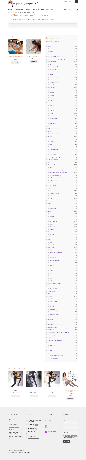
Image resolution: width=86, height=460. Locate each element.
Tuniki (51, 278)
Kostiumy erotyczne (54, 79)
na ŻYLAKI (50, 237)
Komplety (52, 219)
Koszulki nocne (53, 221)
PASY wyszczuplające (52, 293)
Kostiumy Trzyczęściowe (55, 175)
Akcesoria (50, 46)
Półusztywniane (53, 118)
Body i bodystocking (54, 66)
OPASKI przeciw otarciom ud (54, 283)
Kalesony (52, 92)
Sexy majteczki (53, 84)
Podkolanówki (36, 9)
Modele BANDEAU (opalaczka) (56, 177)
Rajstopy (10, 9)
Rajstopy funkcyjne (54, 309)
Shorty (51, 195)
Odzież (49, 239)
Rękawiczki (52, 51)
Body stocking (51, 126)
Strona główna (16, 12)
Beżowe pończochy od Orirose (34, 434)
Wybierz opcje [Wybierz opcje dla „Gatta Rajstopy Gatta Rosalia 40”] (52, 395)
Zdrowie (50, 350)
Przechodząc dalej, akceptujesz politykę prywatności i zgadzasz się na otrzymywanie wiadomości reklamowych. (70, 437)
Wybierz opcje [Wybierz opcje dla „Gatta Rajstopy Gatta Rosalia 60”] (15, 395)
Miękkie (51, 113)
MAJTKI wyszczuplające (53, 201)
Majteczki (52, 141)
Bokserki (52, 90)
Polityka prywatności (14, 427)
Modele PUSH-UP (54, 180)
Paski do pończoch (54, 301)
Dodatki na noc (53, 72)
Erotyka (51, 353)
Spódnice (52, 268)
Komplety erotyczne (54, 77)
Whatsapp (50, 426)
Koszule (51, 262)
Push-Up (52, 121)
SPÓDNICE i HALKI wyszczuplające (56, 340)
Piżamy (51, 224)
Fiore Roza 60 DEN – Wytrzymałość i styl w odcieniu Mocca (33, 430)
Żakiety (51, 280)
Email (49, 420)
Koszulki (52, 244)
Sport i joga (50, 342)
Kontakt (11, 439)
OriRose (50, 286)
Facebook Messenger (52, 431)
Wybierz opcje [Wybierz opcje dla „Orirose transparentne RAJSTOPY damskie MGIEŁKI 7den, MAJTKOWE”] (70, 398)
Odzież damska (51, 247)
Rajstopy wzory (51, 335)
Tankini (51, 183)
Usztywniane (53, 123)
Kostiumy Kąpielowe (52, 164)
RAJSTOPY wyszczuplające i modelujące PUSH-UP (59, 332)
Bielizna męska (51, 87)
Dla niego (50, 131)
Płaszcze (52, 265)
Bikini (51, 167)
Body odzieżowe (53, 255)
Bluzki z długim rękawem (55, 250)
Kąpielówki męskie (54, 133)
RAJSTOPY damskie (54, 288)
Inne (49, 162)
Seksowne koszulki (54, 82)
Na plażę (50, 232)
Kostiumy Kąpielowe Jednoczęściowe (58, 172)
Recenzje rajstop (50, 9)
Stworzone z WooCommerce (24, 452)
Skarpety (52, 95)
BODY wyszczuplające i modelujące (56, 128)
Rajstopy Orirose (19, 9)
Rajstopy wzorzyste (54, 314)
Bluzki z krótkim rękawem (56, 252)
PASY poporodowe (52, 291)
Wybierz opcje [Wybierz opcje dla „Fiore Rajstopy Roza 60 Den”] (34, 395)
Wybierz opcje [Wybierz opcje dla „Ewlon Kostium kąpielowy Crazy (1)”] (15, 62)
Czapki (51, 48)
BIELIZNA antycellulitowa (54, 56)
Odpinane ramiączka (54, 115)
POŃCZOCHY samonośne (53, 322)
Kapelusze (52, 139)
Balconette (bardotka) (55, 108)
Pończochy (27, 9)
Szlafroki (52, 229)
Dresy (51, 242)
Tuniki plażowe (53, 154)
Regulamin (11, 429)
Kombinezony (53, 257)
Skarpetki (52, 317)
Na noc (49, 211)
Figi (50, 190)
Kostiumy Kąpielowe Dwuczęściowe (58, 170)
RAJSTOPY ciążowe (52, 327)
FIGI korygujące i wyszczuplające (55, 157)
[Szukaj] (76, 1)
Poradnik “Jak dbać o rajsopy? (16, 436)
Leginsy (51, 299)
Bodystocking (53, 69)
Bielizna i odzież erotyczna (57, 355)
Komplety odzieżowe (54, 260)
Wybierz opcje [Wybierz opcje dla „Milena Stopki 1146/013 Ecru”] (34, 61)
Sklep (42, 9)
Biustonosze (51, 103)
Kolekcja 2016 (53, 208)
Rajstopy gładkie (53, 311)
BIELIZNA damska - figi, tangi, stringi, (56, 59)
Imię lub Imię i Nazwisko (67, 420)
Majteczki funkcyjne (54, 193)
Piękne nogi (50, 296)
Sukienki (51, 273)
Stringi (51, 100)
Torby (51, 152)
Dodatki (50, 136)
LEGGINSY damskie (52, 185)
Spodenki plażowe (54, 146)
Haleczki (52, 216)
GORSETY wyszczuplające (53, 159)
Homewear (52, 345)
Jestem (64, 430)
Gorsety (51, 74)
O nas (10, 421)
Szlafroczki (52, 226)
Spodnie (51, 270)
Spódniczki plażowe (54, 149)
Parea (51, 144)
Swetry (51, 275)
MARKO (49, 203)
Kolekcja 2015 (53, 206)
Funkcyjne (52, 110)
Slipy (51, 97)
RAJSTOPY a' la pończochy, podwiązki (56, 324)
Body (51, 64)
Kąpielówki (52, 234)
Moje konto (11, 419)
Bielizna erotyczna (52, 61)
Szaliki (51, 54)
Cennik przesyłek (13, 424)
